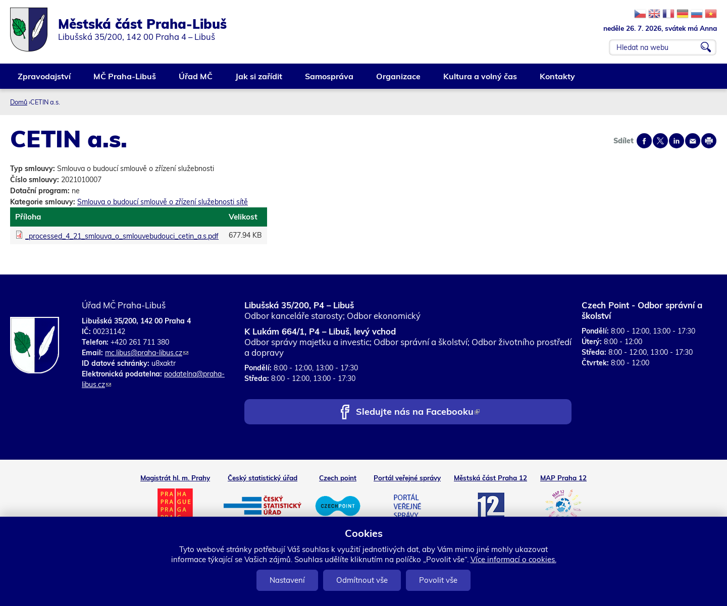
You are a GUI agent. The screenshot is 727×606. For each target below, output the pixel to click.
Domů (18, 102)
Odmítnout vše (362, 580)
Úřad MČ (196, 80)
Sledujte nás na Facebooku (418, 412)
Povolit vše (438, 580)
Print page (708, 140)
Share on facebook (644, 140)
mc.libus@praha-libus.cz (146, 352)
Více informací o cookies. (513, 559)
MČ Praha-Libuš (125, 80)
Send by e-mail (692, 140)
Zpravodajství (44, 80)
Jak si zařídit (259, 80)
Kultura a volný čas (481, 80)
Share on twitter (660, 140)
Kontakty (558, 80)
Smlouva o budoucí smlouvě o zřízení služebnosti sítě (162, 201)
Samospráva (329, 80)
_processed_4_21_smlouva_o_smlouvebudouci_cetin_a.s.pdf (122, 236)
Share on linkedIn (676, 140)
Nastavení (287, 580)
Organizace (399, 80)
